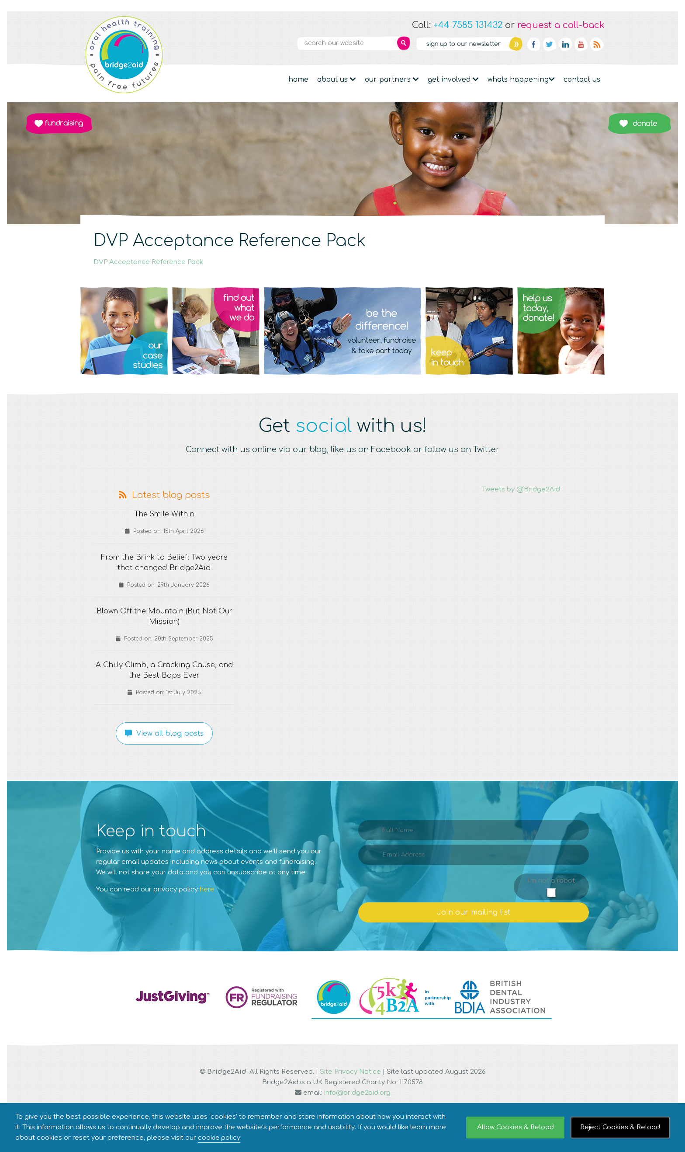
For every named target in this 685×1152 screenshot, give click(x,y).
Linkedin (565, 44)
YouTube (581, 44)
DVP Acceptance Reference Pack (148, 262)
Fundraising (59, 123)
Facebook (534, 44)
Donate (639, 123)
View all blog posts (164, 734)
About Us (336, 80)
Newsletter (469, 44)
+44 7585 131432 (467, 25)
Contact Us (582, 80)
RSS (597, 44)
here (207, 889)
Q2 (215, 331)
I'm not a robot (551, 880)
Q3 (342, 331)
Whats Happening (521, 80)
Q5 (561, 331)
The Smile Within (164, 514)
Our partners (392, 80)
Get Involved (453, 80)
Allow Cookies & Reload (515, 1127)
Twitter (550, 44)
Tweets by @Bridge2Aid (521, 489)
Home (298, 80)
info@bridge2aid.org (357, 1092)
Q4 (469, 331)
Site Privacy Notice (350, 1071)
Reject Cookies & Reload (620, 1127)
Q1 (124, 331)
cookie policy (219, 1138)
